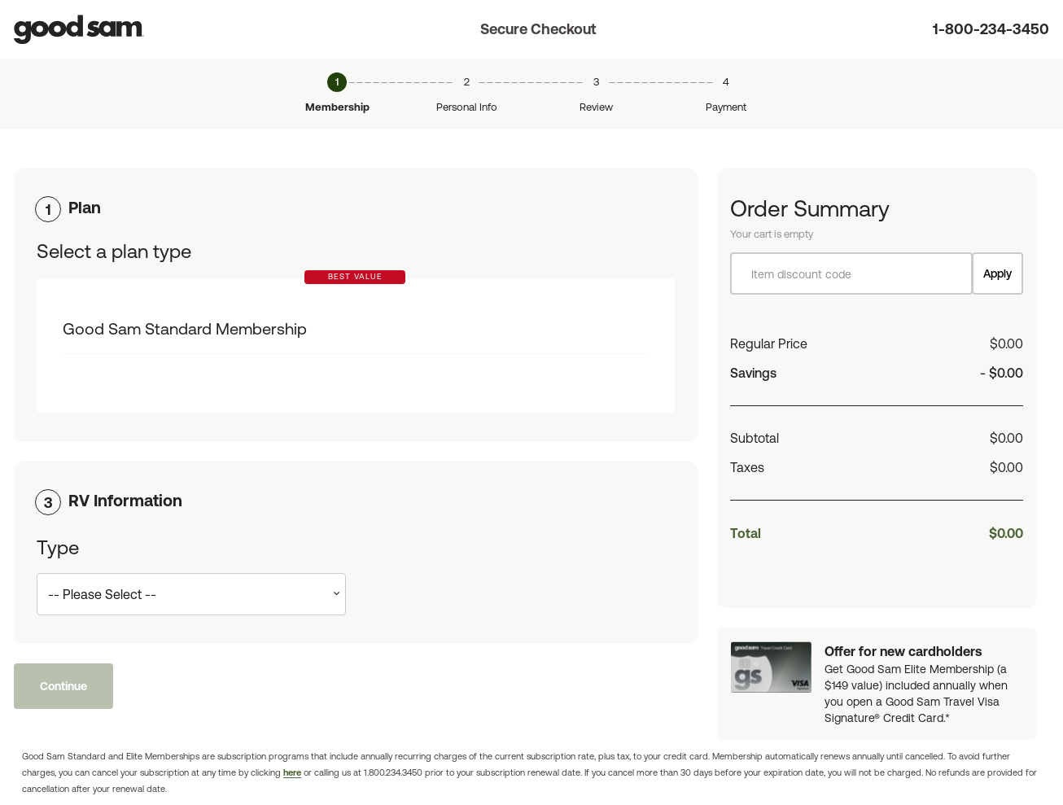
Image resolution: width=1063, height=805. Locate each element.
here (292, 772)
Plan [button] (84, 207)
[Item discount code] (851, 273)
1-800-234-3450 (991, 28)
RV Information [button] (125, 500)
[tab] (355, 207)
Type (58, 547)
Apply (997, 273)
